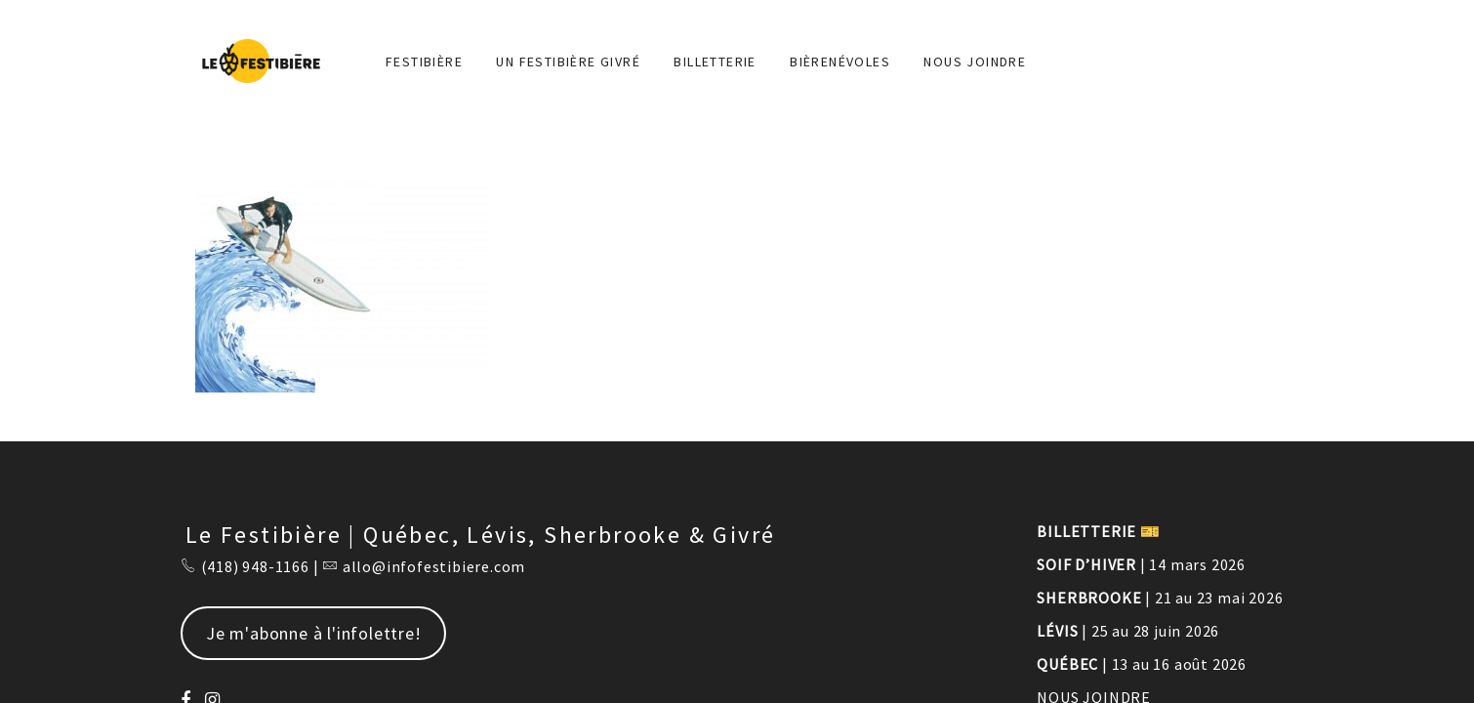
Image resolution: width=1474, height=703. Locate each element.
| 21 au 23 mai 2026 (1160, 597)
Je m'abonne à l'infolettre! (314, 633)
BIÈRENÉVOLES (840, 61)
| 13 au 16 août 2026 (1142, 664)
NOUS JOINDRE (974, 61)
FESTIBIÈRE (424, 61)
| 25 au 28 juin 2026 (1128, 631)
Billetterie (715, 61)
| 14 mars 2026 (1141, 564)
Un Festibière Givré (568, 61)
